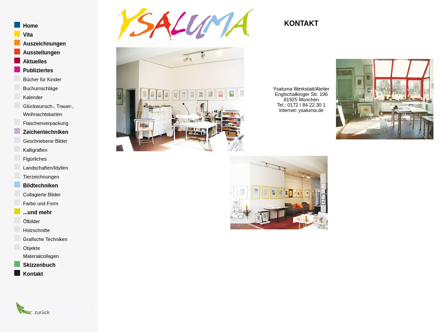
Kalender (33, 97)
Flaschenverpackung (46, 123)
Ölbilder (31, 221)
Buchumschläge (40, 88)
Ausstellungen (41, 53)
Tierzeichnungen (41, 176)
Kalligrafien (35, 150)
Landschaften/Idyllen (45, 167)
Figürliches (35, 159)
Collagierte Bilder (42, 194)
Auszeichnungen (44, 44)
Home (30, 26)
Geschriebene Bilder (45, 141)
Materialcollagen (41, 256)
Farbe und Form (40, 203)
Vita (28, 35)
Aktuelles (35, 61)
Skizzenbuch (39, 265)
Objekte (31, 248)
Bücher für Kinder (42, 79)
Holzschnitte (36, 230)
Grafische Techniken (45, 239)
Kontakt (33, 274)
